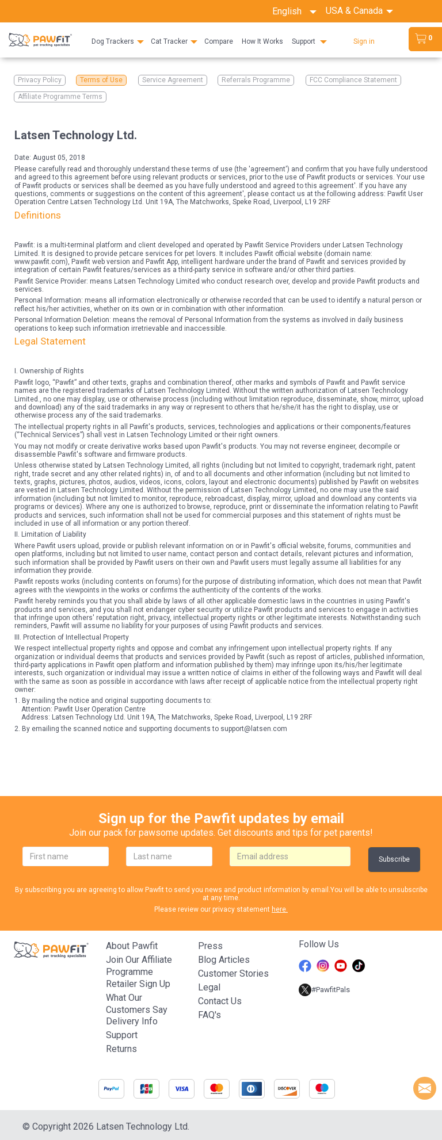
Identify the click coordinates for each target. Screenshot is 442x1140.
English (294, 11)
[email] (290, 856)
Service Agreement (172, 80)
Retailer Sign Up (138, 983)
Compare (218, 41)
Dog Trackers (113, 41)
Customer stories (233, 973)
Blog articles (224, 959)
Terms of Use (101, 80)
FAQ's (209, 1014)
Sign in (364, 41)
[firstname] (65, 856)
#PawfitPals (324, 989)
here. (280, 909)
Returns (121, 1048)
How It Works (262, 41)
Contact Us (220, 1001)
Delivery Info (132, 1021)
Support (303, 41)
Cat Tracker (169, 41)
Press (210, 945)
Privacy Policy (40, 80)
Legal (209, 987)
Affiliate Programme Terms (60, 97)
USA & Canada (355, 10)
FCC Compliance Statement (353, 80)
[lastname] (169, 856)
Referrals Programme (256, 80)
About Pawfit (132, 945)
